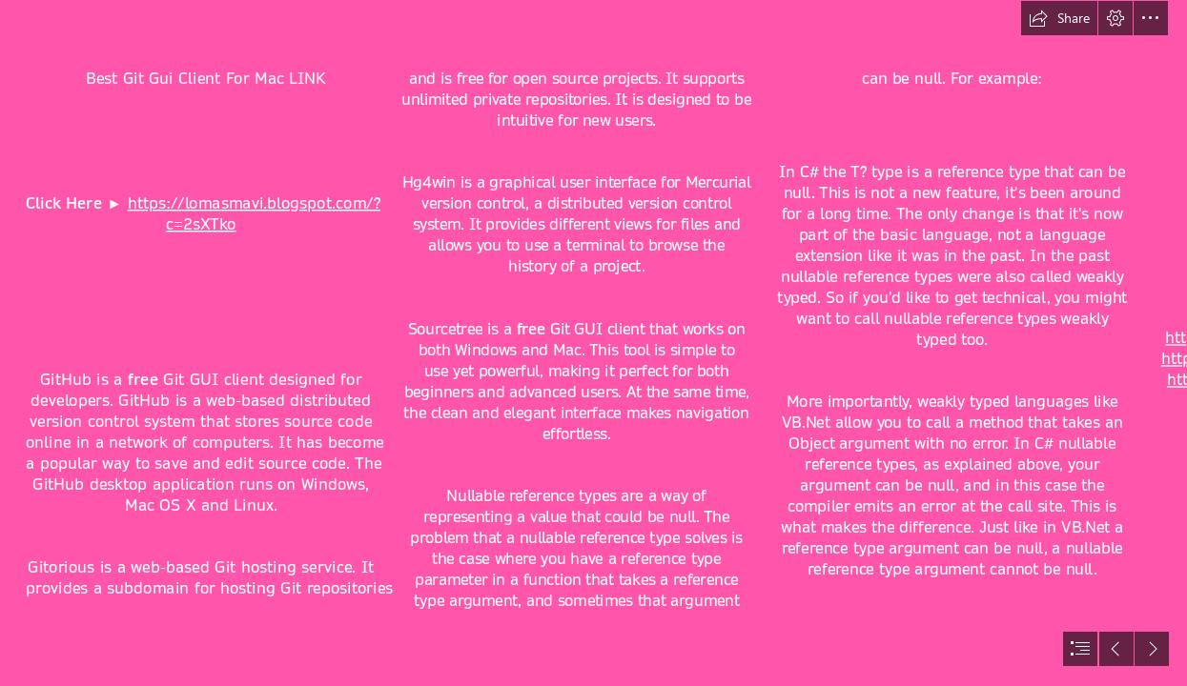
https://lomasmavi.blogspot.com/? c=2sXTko (253, 213)
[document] (593, 343)
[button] (1059, 18)
